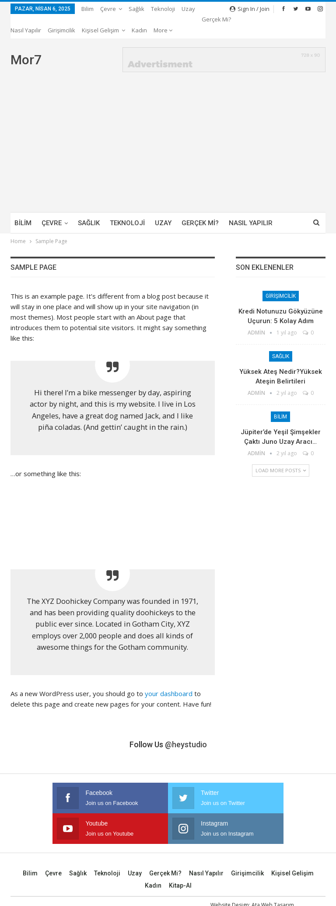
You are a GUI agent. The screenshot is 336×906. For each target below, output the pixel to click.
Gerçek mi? (200, 202)
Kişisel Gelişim (292, 851)
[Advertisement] (168, 125)
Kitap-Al (180, 864)
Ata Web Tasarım (273, 883)
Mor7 (26, 38)
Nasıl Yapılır (206, 851)
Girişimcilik (281, 275)
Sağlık (136, 9)
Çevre (108, 9)
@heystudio (186, 723)
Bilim (87, 9)
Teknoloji (163, 9)
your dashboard (168, 672)
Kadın (153, 864)
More (211, 9)
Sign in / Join (250, 9)
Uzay (188, 9)
